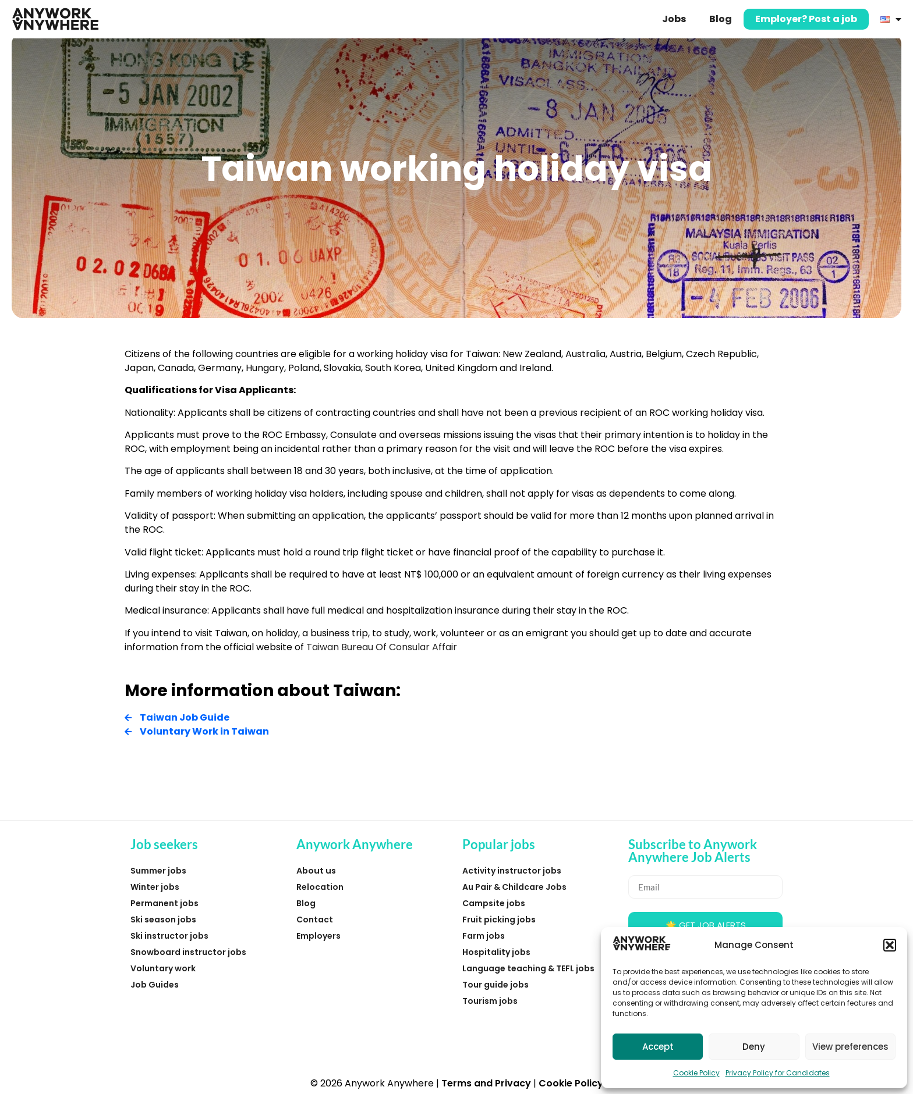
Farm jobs (483, 936)
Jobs (674, 19)
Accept (658, 1046)
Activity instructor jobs (511, 870)
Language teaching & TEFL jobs (528, 968)
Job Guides (154, 984)
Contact (314, 919)
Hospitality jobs (496, 952)
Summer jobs (158, 870)
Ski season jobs (163, 919)
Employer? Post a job (806, 19)
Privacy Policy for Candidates (778, 1073)
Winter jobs (154, 887)
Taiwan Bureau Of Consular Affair (381, 647)
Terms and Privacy (486, 1083)
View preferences (850, 1046)
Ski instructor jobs (169, 936)
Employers (318, 936)
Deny (753, 1046)
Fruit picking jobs (499, 919)
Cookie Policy (696, 1073)
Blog (720, 19)
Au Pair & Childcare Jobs (514, 887)
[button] (890, 945)
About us (316, 870)
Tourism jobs (490, 1001)
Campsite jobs (493, 903)
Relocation (320, 887)
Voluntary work (163, 968)
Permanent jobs (164, 903)
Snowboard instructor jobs (188, 952)
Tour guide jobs (495, 984)
